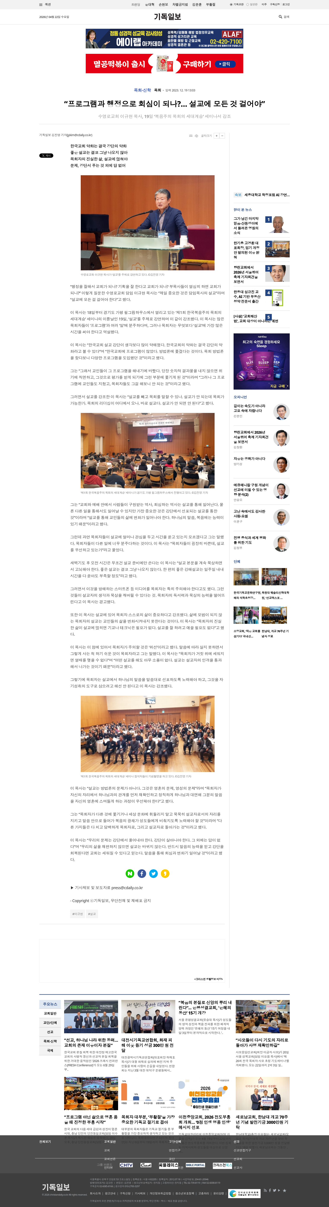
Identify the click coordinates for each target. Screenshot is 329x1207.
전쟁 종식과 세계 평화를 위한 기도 (250, 540)
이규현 (78, 914)
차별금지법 (180, 4)
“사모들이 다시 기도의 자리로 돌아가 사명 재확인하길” (262, 1042)
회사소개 (95, 1193)
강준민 (238, 416)
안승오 (238, 500)
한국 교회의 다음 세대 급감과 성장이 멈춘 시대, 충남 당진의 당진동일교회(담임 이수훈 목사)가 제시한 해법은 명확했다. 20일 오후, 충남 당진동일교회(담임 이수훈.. (91, 1135)
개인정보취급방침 (160, 1193)
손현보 (163, 4)
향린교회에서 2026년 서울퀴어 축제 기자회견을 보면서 (246, 274)
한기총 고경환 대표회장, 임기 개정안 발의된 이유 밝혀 (246, 250)
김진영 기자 (59, 135)
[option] (248, 585)
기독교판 (239, 4)
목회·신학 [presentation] (50, 1041)
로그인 (286, 4)
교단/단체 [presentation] (50, 1023)
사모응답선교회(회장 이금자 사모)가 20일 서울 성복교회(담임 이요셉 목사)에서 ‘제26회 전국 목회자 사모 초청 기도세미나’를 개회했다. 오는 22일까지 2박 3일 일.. (262, 1058)
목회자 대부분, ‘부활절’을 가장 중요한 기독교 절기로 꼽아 (148, 1119)
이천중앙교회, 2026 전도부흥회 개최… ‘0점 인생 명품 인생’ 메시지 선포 (204, 1122)
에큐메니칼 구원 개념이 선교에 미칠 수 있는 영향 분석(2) (251, 490)
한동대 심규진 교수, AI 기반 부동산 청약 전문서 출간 (247, 297)
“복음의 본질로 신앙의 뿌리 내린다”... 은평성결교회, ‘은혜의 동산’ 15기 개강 (205, 1008)
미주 (264, 4)
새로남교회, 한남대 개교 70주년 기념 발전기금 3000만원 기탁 (262, 1122)
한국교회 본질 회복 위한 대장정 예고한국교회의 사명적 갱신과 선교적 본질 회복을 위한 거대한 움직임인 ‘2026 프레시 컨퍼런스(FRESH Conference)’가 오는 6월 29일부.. (91, 1061)
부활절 (210, 4)
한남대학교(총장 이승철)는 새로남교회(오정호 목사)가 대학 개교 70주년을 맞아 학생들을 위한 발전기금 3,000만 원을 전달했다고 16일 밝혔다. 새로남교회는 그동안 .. (263, 1140)
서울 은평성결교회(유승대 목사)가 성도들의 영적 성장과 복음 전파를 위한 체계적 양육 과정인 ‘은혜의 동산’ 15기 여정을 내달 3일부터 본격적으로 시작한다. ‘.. (205, 1026)
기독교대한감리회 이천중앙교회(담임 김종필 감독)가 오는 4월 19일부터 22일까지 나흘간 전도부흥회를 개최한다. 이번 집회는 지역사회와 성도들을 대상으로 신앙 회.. (205, 1143)
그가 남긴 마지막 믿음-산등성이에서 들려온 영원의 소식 (246, 225)
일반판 (253, 4)
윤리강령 (218, 1193)
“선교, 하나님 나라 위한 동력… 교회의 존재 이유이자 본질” (91, 1042)
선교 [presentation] (50, 1032)
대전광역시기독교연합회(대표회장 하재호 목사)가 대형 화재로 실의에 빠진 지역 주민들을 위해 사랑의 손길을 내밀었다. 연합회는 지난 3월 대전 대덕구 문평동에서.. (148, 1063)
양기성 (238, 464)
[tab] (50, 1013)
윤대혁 (149, 4)
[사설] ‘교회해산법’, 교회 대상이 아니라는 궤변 (256, 318)
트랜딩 (135, 5)
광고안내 (110, 1193)
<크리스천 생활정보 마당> (208, 979)
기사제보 (140, 1193)
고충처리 (203, 1193)
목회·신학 (142, 90)
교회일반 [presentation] (50, 1013)
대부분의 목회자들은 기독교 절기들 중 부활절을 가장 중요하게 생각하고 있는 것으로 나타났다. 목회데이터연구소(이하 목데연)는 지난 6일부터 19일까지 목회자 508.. (147, 1135)
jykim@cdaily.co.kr (79, 135)
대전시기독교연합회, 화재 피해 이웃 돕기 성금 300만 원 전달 (147, 1045)
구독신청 (275, 4)
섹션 (45, 4)
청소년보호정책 (184, 1193)
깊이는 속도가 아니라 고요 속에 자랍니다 (249, 408)
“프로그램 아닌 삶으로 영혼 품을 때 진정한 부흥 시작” (90, 1119)
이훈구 (238, 521)
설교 (93, 914)
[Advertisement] (262, 160)
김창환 (238, 447)
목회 (157, 90)
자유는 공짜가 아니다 (249, 458)
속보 (238, 195)
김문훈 (196, 4)
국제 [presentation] (50, 1050)
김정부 (238, 548)
